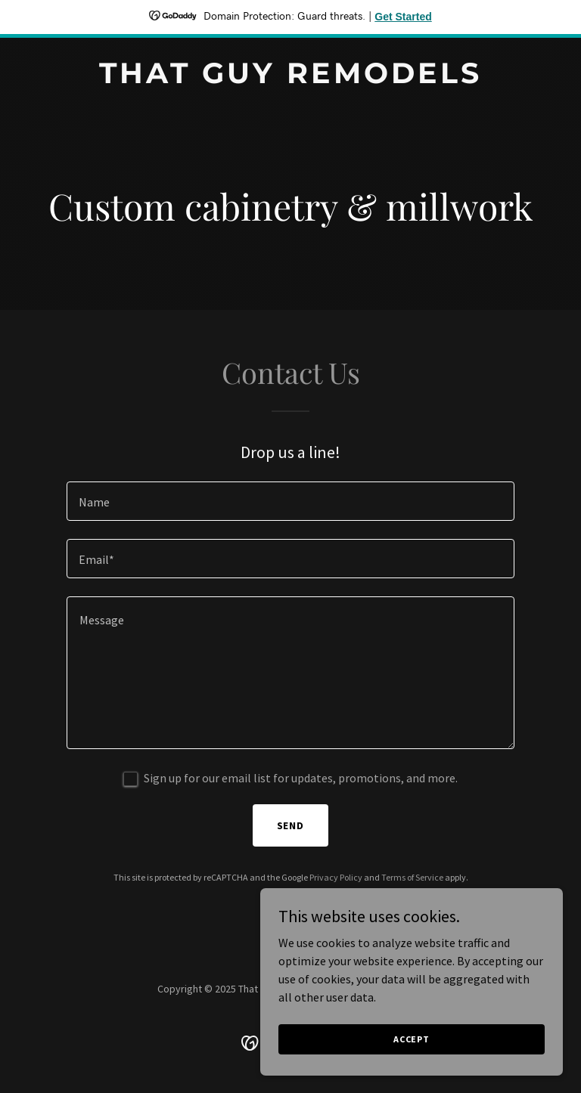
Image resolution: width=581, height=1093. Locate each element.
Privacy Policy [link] (335, 877)
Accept (411, 1059)
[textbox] (290, 501)
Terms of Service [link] (412, 877)
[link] (290, 78)
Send (291, 825)
